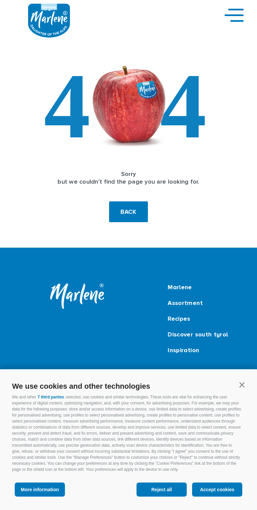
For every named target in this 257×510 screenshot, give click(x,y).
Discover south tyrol (198, 334)
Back (128, 211)
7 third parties (50, 397)
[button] (242, 385)
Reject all (161, 489)
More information (40, 489)
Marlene (180, 287)
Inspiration (183, 350)
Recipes (179, 318)
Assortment (185, 303)
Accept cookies (217, 489)
